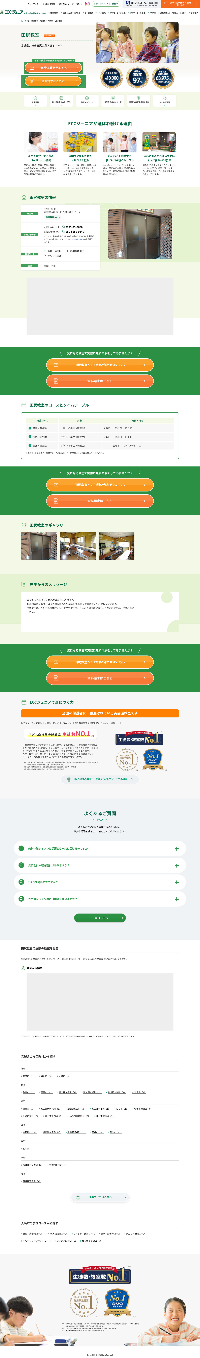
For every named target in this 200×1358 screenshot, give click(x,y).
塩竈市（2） (29, 1108)
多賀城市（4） (30, 1132)
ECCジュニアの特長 (71, 12)
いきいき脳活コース (66, 1240)
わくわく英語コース (91, 1240)
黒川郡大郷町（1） (68, 1092)
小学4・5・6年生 (137, 12)
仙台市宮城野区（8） (80, 1116)
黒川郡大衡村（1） (92, 1092)
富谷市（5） (98, 1132)
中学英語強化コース (57, 1233)
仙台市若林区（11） (106, 1116)
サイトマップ (33, 4)
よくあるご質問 (49, 4)
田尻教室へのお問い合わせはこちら (100, 364)
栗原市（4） (47, 1092)
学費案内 (195, 12)
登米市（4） (116, 1132)
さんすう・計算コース (84, 1233)
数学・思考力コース (110, 1233)
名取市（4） (29, 1148)
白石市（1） (122, 1108)
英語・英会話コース (32, 1233)
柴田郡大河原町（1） (51, 1108)
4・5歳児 (101, 12)
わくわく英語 (56, 255)
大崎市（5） (65, 1076)
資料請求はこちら (100, 380)
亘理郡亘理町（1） (32, 1181)
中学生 (153, 12)
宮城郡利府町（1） (58, 1164)
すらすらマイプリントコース (37, 1240)
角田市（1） (29, 1092)
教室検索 (54, 12)
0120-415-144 (77, 239)
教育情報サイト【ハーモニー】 (71, 4)
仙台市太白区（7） (54, 1116)
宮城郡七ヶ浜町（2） (33, 1164)
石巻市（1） (29, 1076)
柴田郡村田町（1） (101, 1108)
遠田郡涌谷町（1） (76, 1132)
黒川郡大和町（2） (117, 1092)
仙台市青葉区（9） (143, 1108)
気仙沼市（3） (139, 1092)
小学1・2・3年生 (118, 12)
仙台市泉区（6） (31, 1116)
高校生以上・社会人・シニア (173, 12)
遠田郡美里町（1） (52, 1132)
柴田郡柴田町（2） (76, 1108)
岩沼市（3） (47, 1076)
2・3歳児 (89, 12)
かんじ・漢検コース (135, 1233)
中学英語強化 (78, 251)
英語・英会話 (56, 251)
